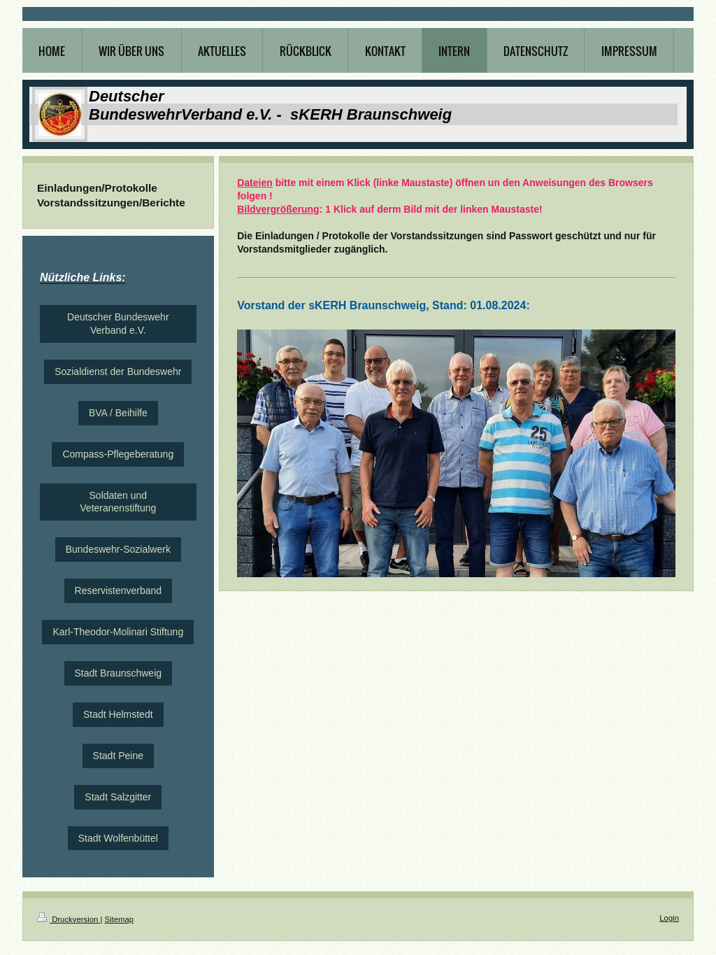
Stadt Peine (118, 755)
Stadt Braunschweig (118, 673)
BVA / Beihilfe (118, 412)
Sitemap (119, 919)
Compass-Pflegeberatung (117, 454)
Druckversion (68, 919)
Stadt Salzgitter (118, 796)
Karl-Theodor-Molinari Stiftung (117, 631)
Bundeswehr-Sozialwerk (118, 549)
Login (669, 918)
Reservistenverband (118, 590)
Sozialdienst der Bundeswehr (118, 371)
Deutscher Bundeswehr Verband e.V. (118, 323)
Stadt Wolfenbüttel (118, 838)
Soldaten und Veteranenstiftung (118, 502)
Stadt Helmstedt (118, 714)
